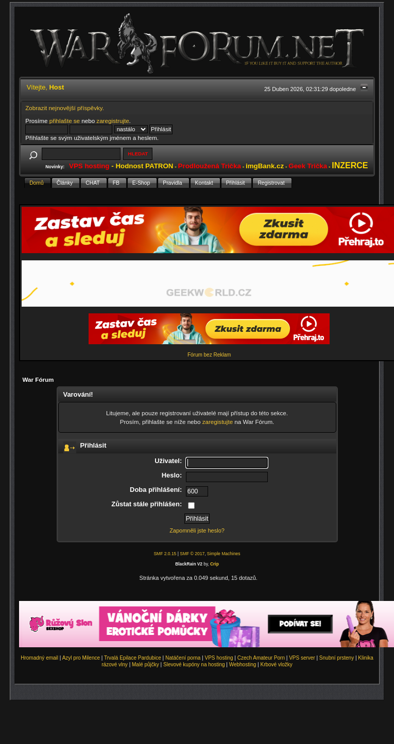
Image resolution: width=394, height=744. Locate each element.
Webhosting (242, 664)
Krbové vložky (276, 664)
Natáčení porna (182, 658)
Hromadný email (39, 658)
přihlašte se (64, 120)
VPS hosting (219, 658)
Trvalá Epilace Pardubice (132, 658)
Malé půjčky (145, 664)
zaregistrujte (112, 120)
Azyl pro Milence (81, 658)
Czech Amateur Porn (261, 658)
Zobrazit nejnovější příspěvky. (64, 107)
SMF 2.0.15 (164, 553)
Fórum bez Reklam (209, 355)
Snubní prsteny (336, 658)
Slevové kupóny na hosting (194, 664)
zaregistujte (217, 421)
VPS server (302, 658)
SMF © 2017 (192, 553)
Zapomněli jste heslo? (197, 530)
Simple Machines (224, 553)
